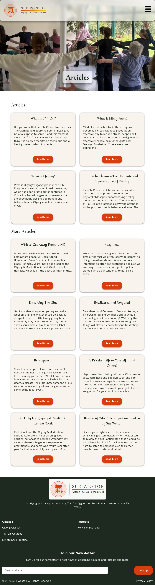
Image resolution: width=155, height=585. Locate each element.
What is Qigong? (43, 176)
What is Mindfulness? (112, 118)
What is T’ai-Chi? (43, 118)
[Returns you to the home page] (25, 10)
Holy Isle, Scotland (89, 527)
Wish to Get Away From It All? (43, 244)
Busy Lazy (111, 244)
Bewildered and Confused (112, 302)
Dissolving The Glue (43, 302)
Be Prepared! (43, 360)
